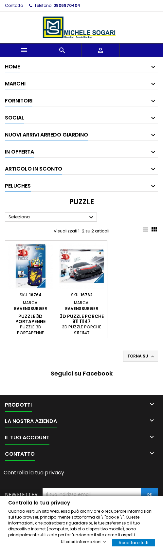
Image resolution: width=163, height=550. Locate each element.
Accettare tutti (133, 542)
